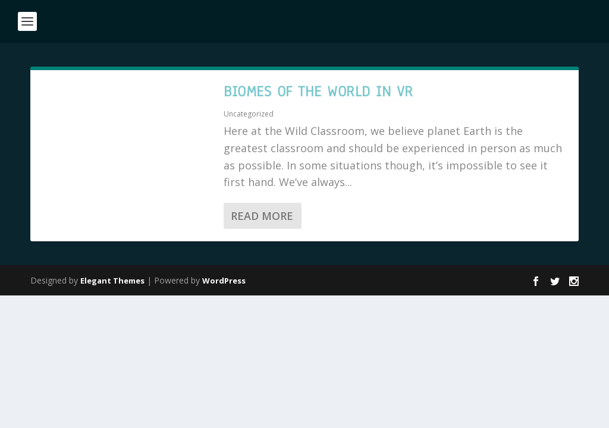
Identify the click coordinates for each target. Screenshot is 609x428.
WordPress (224, 280)
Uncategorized (249, 114)
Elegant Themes (112, 280)
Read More (262, 216)
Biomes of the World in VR (318, 91)
